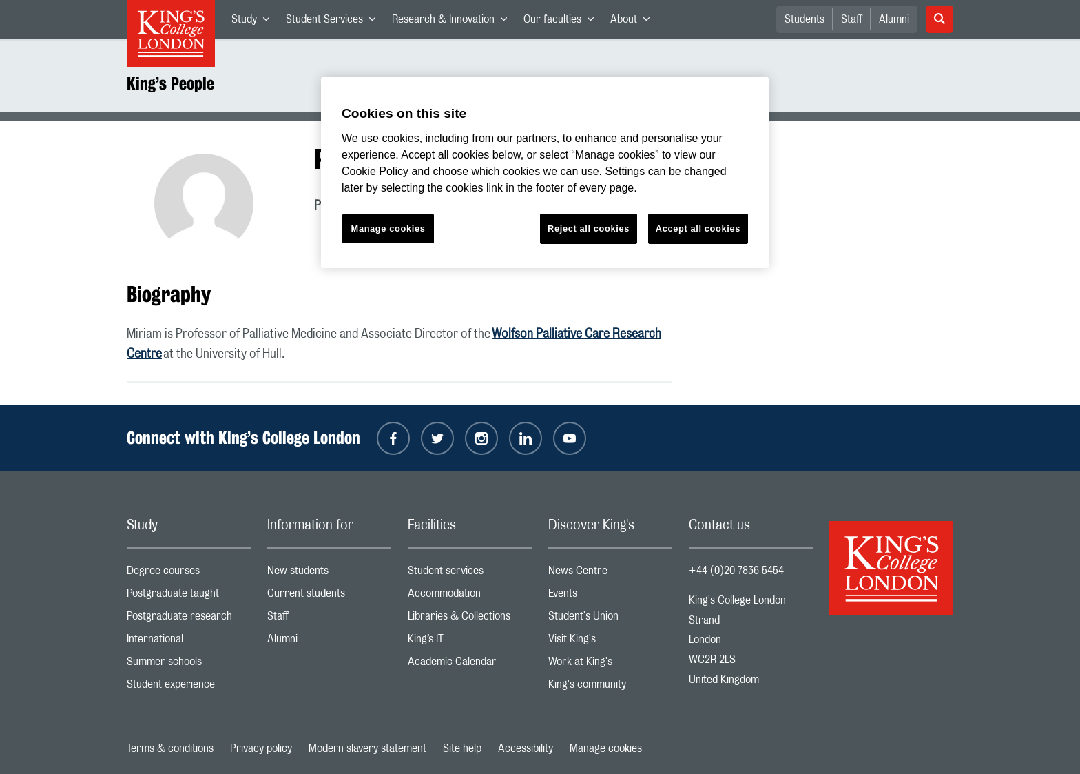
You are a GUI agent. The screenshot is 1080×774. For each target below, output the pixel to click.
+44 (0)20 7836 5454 (736, 570)
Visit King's (610, 642)
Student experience (189, 687)
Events (610, 596)
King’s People (170, 83)
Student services (470, 573)
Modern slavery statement (367, 748)
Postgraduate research (189, 619)
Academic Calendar (470, 664)
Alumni (894, 19)
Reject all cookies (589, 228)
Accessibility (525, 748)
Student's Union (610, 619)
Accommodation (470, 596)
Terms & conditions (170, 748)
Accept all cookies (698, 228)
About (634, 22)
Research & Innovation (453, 22)
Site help (462, 748)
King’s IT (470, 642)
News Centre (610, 573)
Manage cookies (606, 748)
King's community (610, 687)
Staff (851, 19)
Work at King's (610, 664)
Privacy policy (261, 748)
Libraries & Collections (470, 619)
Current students (329, 596)
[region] (545, 172)
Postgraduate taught (189, 596)
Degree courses (189, 573)
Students (804, 19)
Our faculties (562, 22)
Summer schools (189, 664)
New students (329, 573)
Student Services (335, 22)
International (189, 642)
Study (254, 22)
